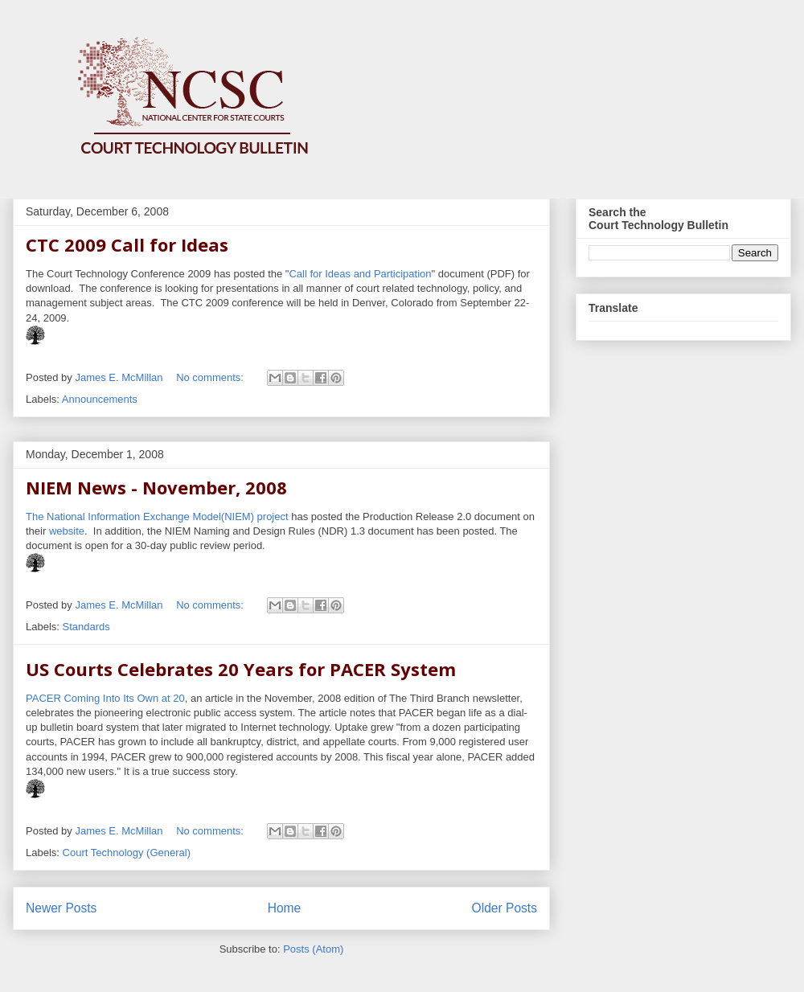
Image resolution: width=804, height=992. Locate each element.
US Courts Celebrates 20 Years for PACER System (241, 669)
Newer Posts (61, 908)
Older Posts (504, 908)
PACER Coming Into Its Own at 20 (105, 698)
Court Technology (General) (127, 852)
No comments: (211, 377)
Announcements (99, 399)
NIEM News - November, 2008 (156, 487)
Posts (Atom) (313, 949)
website (66, 531)
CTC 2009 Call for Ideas (127, 244)
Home (285, 908)
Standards (86, 627)
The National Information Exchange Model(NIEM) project (157, 516)
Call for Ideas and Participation (360, 274)
